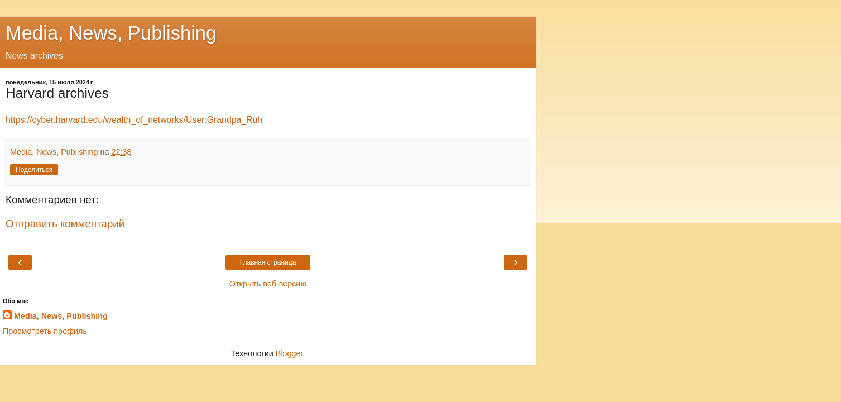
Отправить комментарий (65, 223)
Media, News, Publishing (111, 33)
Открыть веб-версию (267, 283)
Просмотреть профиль (45, 331)
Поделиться (34, 170)
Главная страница (268, 262)
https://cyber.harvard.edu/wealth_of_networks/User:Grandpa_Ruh (134, 120)
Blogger (289, 353)
